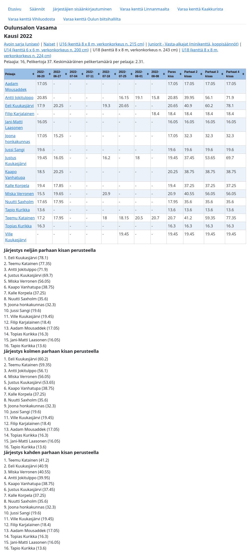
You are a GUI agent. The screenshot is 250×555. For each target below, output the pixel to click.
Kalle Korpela (17, 185)
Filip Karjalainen (19, 113)
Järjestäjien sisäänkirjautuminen (82, 9)
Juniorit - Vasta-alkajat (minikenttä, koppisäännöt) (193, 44)
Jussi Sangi (15, 149)
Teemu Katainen (20, 218)
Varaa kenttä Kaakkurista (200, 9)
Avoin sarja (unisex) (21, 44)
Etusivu (14, 9)
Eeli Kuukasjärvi (19, 105)
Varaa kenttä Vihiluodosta (31, 19)
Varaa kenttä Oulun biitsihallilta (92, 19)
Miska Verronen (19, 193)
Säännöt (37, 9)
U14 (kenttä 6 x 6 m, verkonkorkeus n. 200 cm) (46, 50)
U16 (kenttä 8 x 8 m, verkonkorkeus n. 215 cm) (101, 44)
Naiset (49, 44)
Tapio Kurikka (17, 209)
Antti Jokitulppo (19, 97)
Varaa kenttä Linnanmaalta (144, 9)
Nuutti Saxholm (19, 201)
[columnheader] (20, 73)
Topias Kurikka (18, 226)
